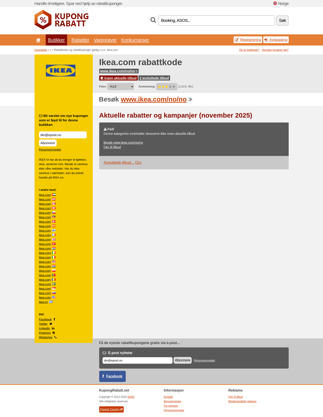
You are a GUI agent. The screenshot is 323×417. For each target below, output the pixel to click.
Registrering (248, 39)
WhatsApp (46, 337)
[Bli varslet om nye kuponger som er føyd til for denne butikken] (63, 134)
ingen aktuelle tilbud (118, 78)
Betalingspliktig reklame (242, 401)
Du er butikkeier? (249, 50)
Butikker (56, 39)
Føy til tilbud (112, 147)
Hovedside (41, 50)
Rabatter (80, 39)
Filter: (103, 86)
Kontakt (168, 396)
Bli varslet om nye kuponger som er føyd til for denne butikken (63, 120)
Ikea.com (45, 195)
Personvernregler (50, 149)
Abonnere (48, 143)
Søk (282, 20)
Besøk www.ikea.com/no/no (123, 142)
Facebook (45, 319)
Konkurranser (135, 39)
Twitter (43, 324)
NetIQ (131, 396)
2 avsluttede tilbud (154, 78)
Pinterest (45, 332)
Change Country (111, 409)
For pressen (171, 405)
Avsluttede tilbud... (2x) (123, 162)
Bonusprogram (172, 401)
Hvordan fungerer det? (275, 50)
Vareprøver (105, 39)
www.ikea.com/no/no (119, 71)
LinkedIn (44, 328)
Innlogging (275, 39)
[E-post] (138, 360)
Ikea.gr (43, 302)
